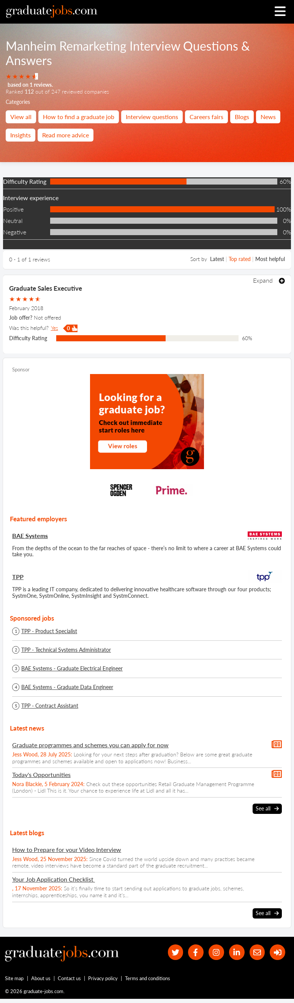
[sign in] (277, 952)
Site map (14, 978)
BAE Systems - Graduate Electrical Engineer (72, 668)
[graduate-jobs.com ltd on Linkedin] (237, 952)
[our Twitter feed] (175, 952)
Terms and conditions (147, 978)
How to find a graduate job (78, 116)
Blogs (242, 116)
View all (21, 116)
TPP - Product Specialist (49, 631)
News (268, 116)
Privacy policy (103, 978)
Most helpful (270, 259)
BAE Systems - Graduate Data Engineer (67, 687)
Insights (20, 135)
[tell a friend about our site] (257, 952)
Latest (217, 259)
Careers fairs (206, 116)
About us (41, 978)
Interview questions (152, 116)
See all (267, 808)
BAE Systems (30, 535)
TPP (18, 576)
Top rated (240, 259)
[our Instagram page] (216, 952)
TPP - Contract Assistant (49, 706)
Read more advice (65, 135)
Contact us (69, 978)
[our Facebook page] (196, 952)
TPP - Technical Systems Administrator (66, 650)
